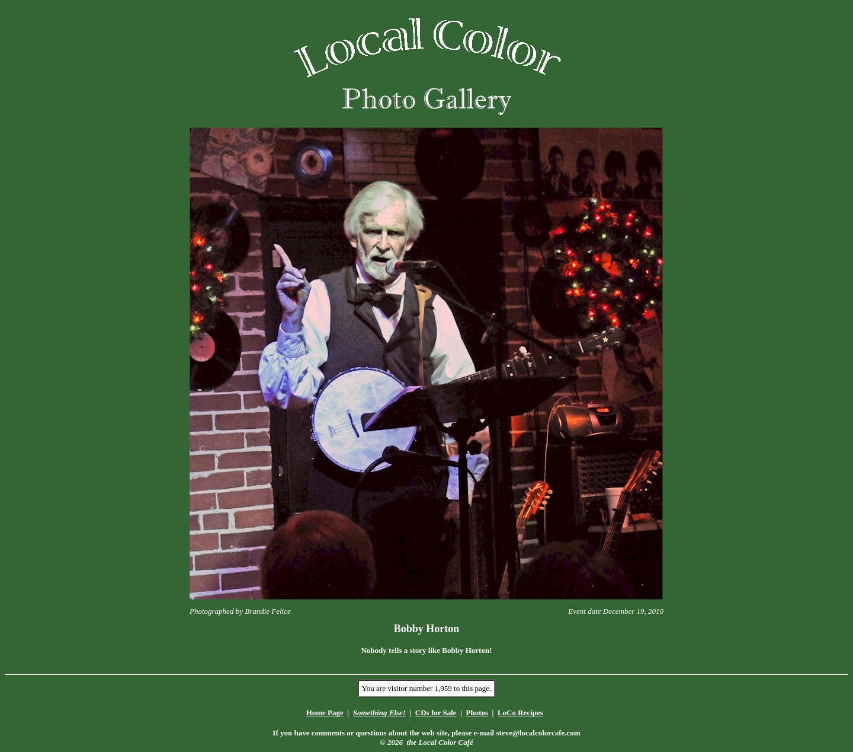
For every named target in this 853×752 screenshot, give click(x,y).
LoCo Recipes (520, 712)
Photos (477, 712)
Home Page (325, 712)
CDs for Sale (436, 712)
